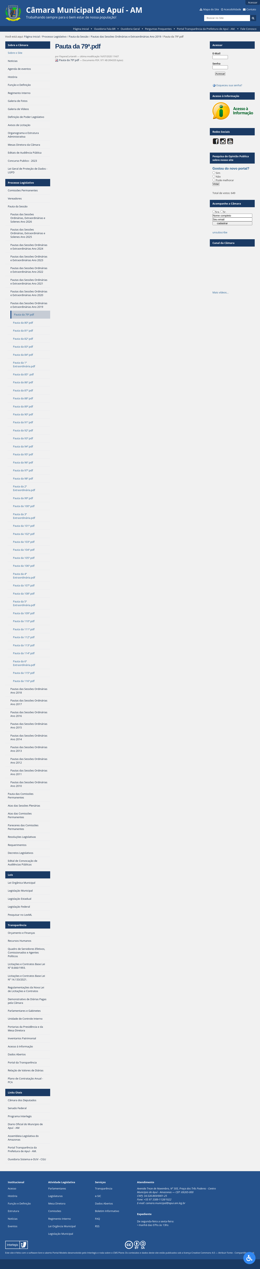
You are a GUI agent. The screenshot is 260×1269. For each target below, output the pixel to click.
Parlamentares (57, 1188)
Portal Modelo (60, 1252)
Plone (121, 1252)
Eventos (12, 1226)
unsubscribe (219, 232)
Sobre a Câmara (18, 45)
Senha (216, 63)
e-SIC (98, 1196)
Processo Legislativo (54, 36)
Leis (10, 875)
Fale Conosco (248, 29)
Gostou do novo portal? (230, 168)
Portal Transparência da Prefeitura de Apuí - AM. (206, 29)
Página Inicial (81, 29)
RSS (97, 1226)
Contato (251, 9)
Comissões (54, 1211)
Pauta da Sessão (78, 36)
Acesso (12, 1188)
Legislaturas (55, 1196)
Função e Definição (19, 1203)
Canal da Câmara (223, 243)
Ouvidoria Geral (130, 29)
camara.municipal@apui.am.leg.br (165, 1203)
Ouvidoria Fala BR (104, 29)
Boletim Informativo (107, 1211)
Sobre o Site (15, 53)
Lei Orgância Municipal (62, 1226)
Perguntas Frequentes (158, 29)
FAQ (97, 1219)
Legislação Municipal (60, 1234)
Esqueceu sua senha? (227, 85)
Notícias (12, 1219)
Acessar (252, 2)
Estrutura (13, 1211)
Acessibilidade (232, 9)
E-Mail (216, 53)
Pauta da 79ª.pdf (67, 60)
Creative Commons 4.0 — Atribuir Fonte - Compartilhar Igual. (223, 1252)
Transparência (17, 925)
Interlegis (92, 1252)
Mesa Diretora (56, 1203)
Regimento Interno (59, 1219)
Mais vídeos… (220, 292)
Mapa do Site (211, 9)
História (12, 1196)
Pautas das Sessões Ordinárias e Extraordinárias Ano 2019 (126, 36)
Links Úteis (15, 1092)
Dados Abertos (104, 1203)
